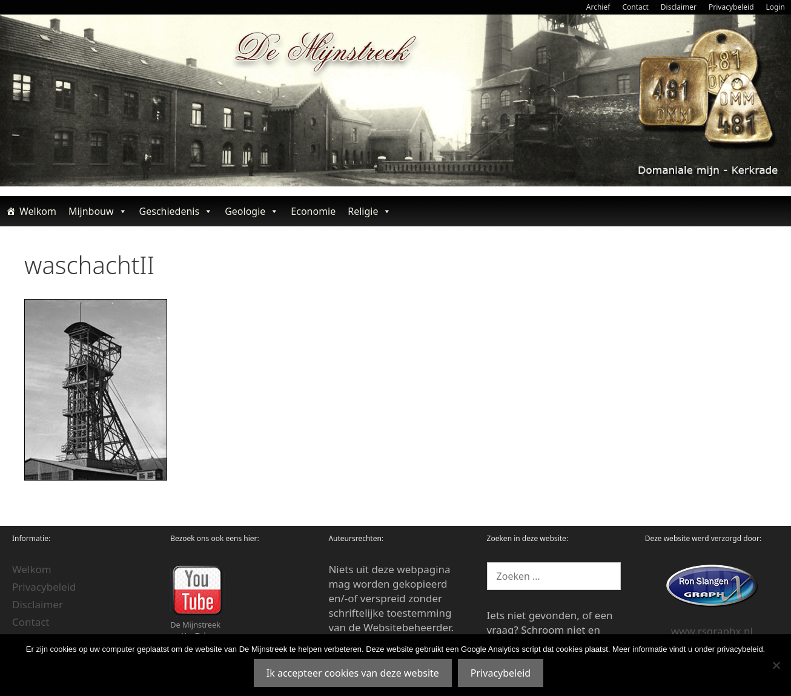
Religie (369, 211)
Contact (635, 7)
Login (775, 7)
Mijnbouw (97, 211)
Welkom (37, 211)
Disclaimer (679, 7)
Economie (313, 211)
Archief (598, 7)
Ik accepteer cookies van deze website (352, 673)
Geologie (252, 211)
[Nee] (776, 665)
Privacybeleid (731, 7)
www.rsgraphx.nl (712, 631)
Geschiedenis (176, 211)
